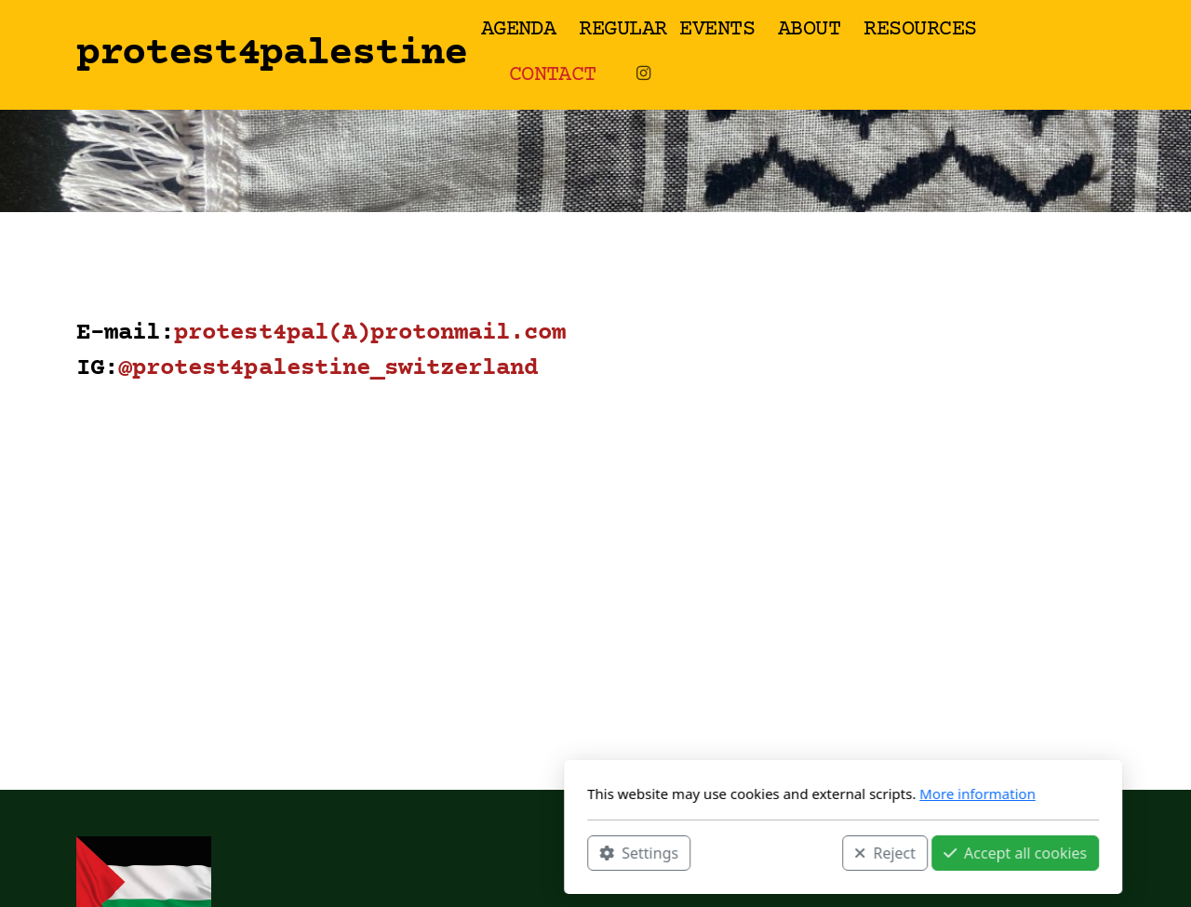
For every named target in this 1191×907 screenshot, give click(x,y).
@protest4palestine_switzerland (328, 368)
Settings (391, 852)
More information (730, 793)
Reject (637, 852)
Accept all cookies (767, 852)
